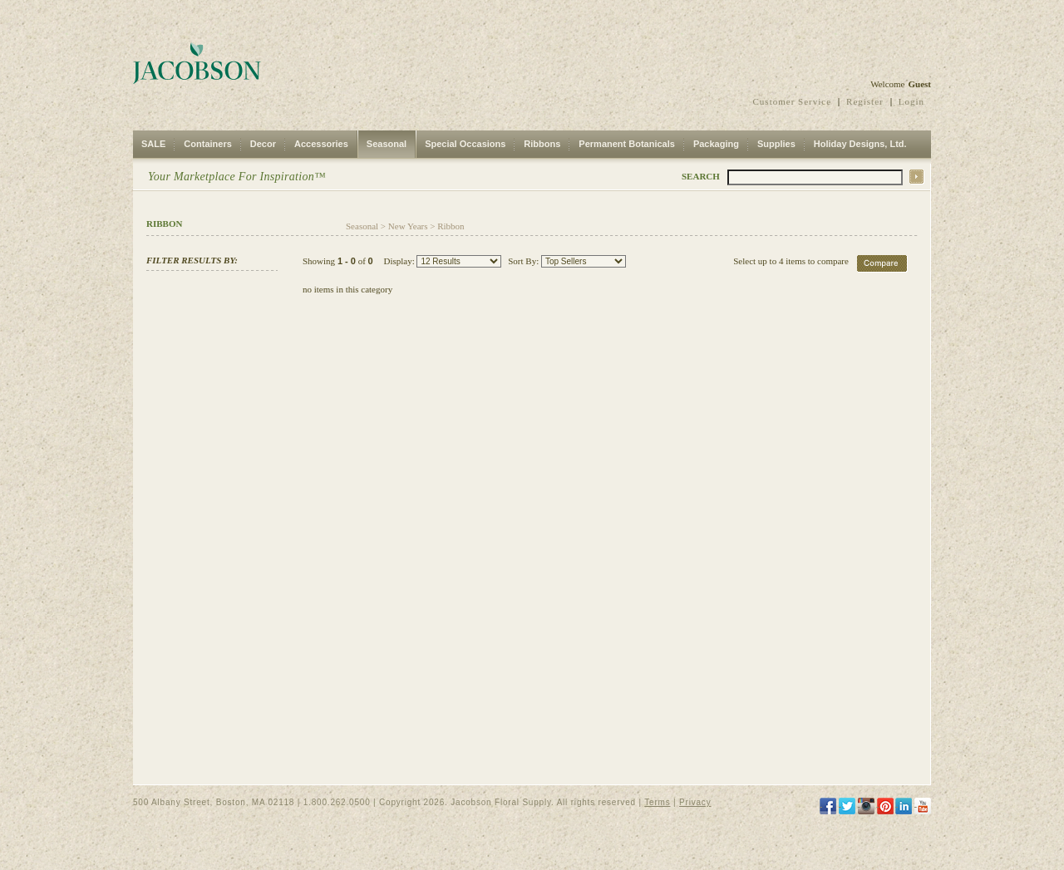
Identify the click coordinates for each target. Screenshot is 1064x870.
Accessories (321, 144)
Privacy (695, 802)
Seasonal (386, 144)
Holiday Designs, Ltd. (860, 144)
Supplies (776, 144)
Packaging (716, 144)
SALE (153, 144)
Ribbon (450, 226)
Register (865, 101)
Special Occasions (465, 144)
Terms (657, 802)
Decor (263, 144)
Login (911, 101)
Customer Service (792, 101)
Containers (207, 144)
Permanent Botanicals (627, 144)
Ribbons (542, 144)
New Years (408, 226)
